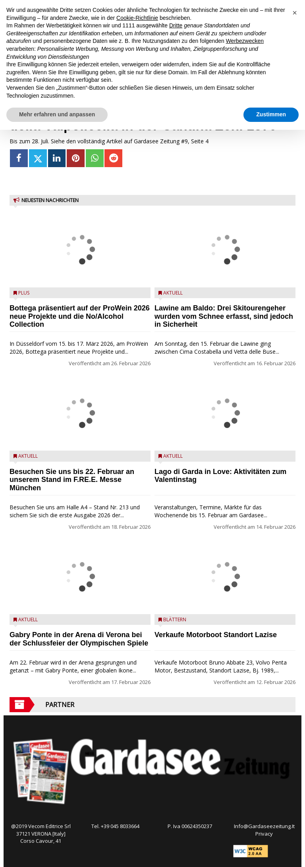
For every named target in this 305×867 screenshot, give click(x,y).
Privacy (264, 833)
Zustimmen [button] (271, 114)
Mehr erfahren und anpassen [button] (57, 114)
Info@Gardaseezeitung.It (264, 826)
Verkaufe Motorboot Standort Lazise (215, 635)
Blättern (174, 619)
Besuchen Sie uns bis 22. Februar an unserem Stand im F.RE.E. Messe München (72, 480)
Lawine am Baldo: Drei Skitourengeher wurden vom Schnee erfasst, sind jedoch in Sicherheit (223, 316)
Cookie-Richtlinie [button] (137, 18)
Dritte (175, 25)
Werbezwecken (245, 41)
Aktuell (28, 456)
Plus (23, 292)
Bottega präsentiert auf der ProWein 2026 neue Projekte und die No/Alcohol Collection (80, 316)
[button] (294, 12)
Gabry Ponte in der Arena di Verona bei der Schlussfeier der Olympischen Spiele (79, 639)
